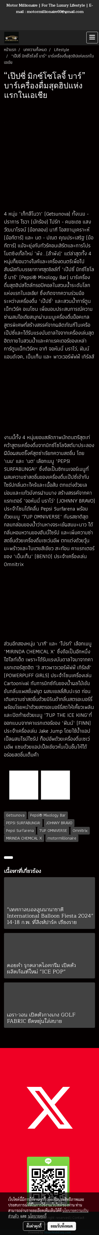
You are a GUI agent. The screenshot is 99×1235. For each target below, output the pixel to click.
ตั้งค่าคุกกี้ (33, 1226)
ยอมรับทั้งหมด (62, 1226)
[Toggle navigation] (92, 37)
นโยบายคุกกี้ (37, 1216)
